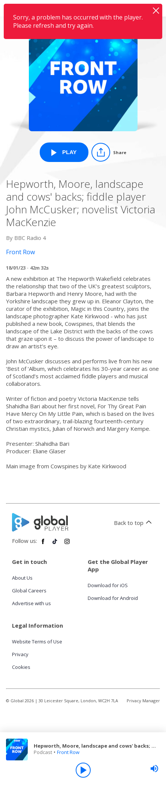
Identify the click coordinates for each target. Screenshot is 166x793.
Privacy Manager (143, 700)
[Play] (83, 770)
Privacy (20, 654)
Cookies (21, 667)
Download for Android (113, 598)
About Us (22, 577)
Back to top (134, 523)
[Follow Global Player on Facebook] (43, 544)
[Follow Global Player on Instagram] (67, 544)
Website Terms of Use (37, 641)
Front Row (68, 752)
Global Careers (29, 590)
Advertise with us (31, 603)
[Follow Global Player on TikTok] (55, 544)
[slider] (154, 769)
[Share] (108, 152)
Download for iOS (108, 585)
